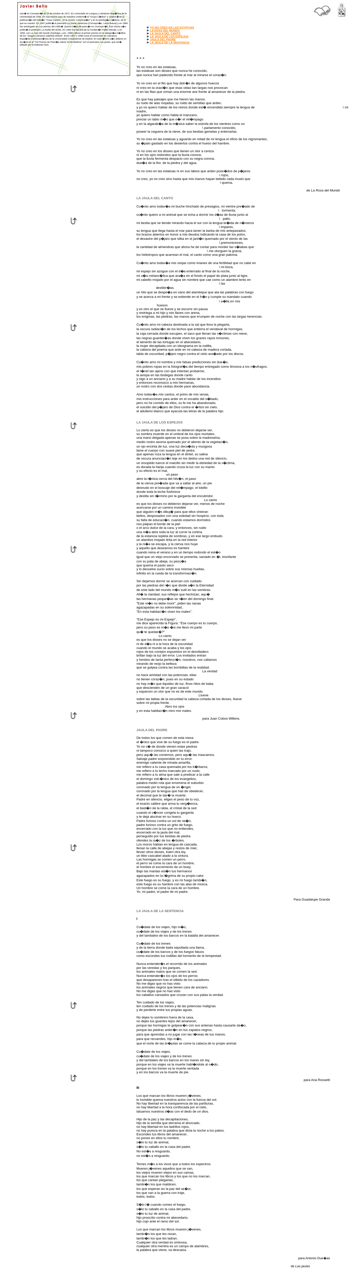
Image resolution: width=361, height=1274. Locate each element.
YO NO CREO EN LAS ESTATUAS (172, 27)
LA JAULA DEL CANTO (165, 33)
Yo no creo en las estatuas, (156, 67)
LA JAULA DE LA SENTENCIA (169, 42)
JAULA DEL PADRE (163, 39)
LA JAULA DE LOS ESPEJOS (169, 36)
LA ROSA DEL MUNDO (165, 30)
